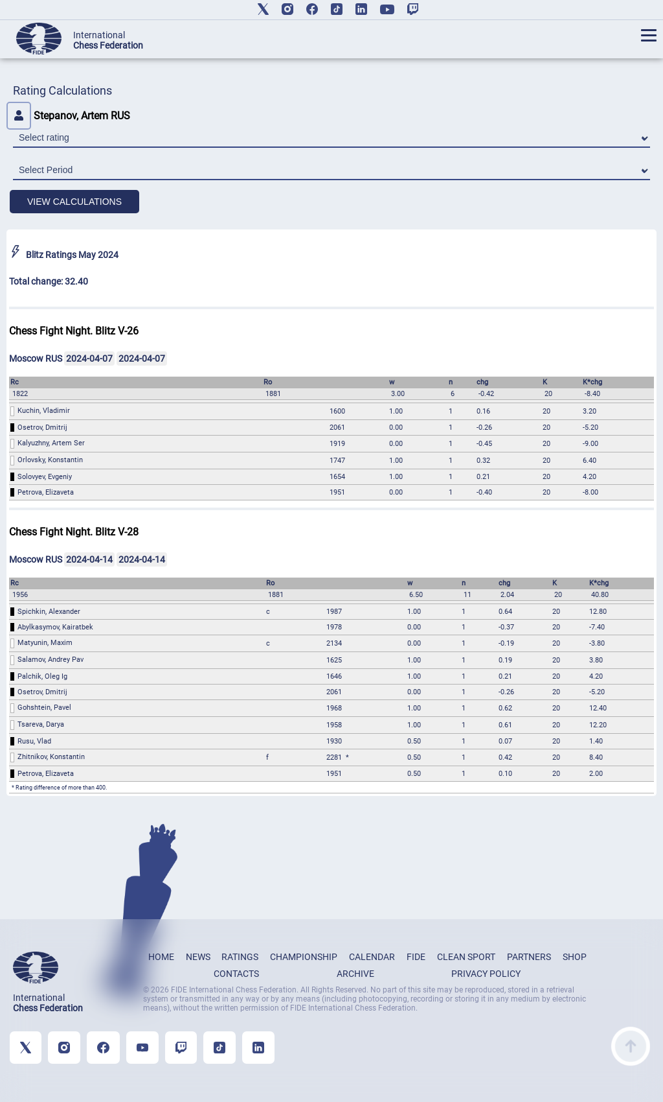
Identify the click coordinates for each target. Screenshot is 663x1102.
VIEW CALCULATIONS (74, 201)
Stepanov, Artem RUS (68, 116)
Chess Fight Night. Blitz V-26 (74, 331)
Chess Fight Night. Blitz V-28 (74, 532)
